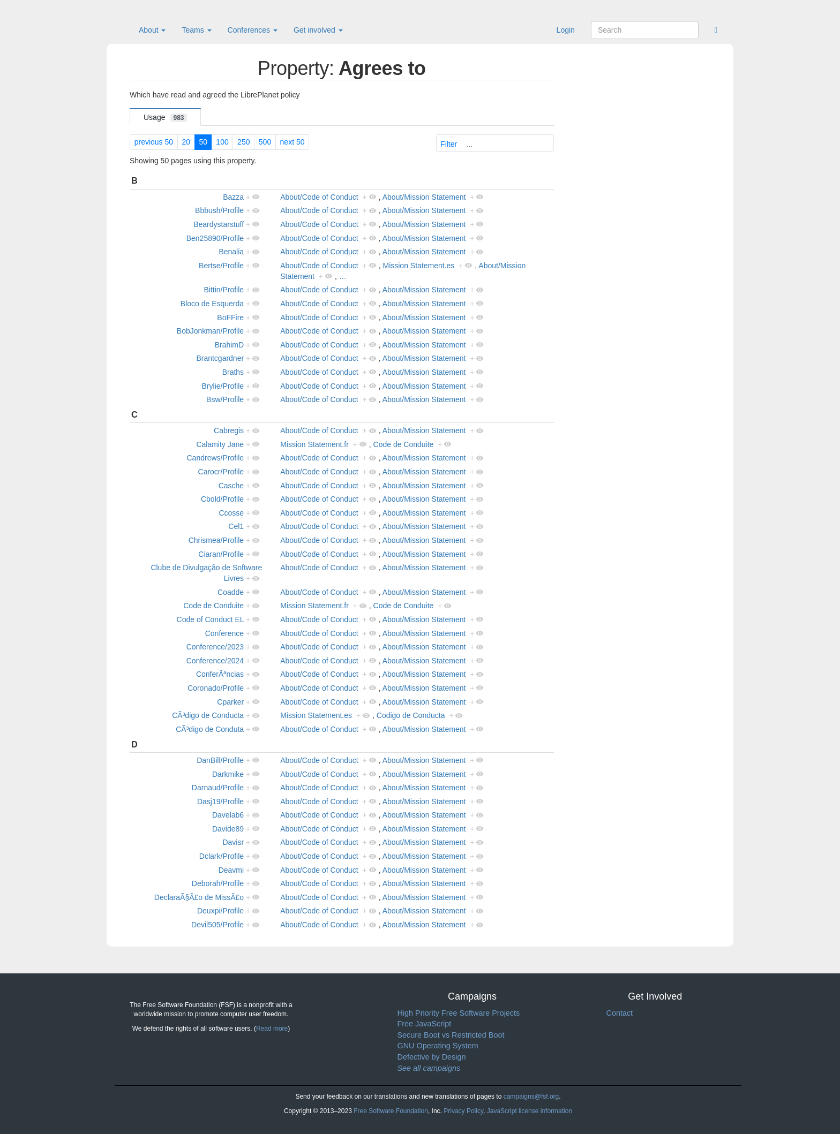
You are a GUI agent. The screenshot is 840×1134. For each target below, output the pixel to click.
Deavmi (231, 870)
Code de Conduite (403, 444)
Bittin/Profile (224, 289)
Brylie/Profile (223, 386)
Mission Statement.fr (314, 444)
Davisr (233, 842)
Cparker (230, 702)
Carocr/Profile (221, 471)
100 (222, 142)
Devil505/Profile (217, 924)
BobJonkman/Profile (210, 331)
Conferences (253, 30)
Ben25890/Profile (215, 238)
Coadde (231, 592)
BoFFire (230, 317)
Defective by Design (432, 1057)
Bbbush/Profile (219, 210)
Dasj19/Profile (220, 801)
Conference (224, 633)
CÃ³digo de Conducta (208, 715)
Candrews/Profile (215, 457)
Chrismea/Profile (216, 540)
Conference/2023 (215, 646)
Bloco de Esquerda (212, 303)
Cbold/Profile (222, 499)
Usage (165, 117)
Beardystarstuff (218, 224)
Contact (619, 1013)
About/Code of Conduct (319, 197)
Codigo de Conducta (411, 715)
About (152, 30)
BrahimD (229, 345)
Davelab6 (228, 815)
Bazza (233, 197)
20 (186, 142)
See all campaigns (429, 1068)
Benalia (231, 251)
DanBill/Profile (220, 760)
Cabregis (229, 430)
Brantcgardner (220, 358)
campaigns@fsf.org (531, 1096)
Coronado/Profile (216, 688)
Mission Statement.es (418, 265)
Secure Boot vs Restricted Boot (451, 1035)
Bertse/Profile (221, 265)
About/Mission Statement (424, 197)
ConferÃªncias (220, 674)
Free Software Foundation (391, 1111)
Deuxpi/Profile (220, 910)
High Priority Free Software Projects (459, 1013)
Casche (231, 485)
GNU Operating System (438, 1045)
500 (265, 142)
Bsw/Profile (225, 399)
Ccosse (231, 513)
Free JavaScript (425, 1023)
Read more (272, 1028)
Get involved (318, 30)
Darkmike (228, 774)
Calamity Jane (220, 444)
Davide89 (228, 829)
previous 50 (153, 142)
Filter (495, 144)
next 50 (292, 142)
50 (203, 142)
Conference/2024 (215, 660)
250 (243, 142)
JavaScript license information (529, 1111)
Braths (233, 372)
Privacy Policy (463, 1111)
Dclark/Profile (221, 856)
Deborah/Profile (218, 883)
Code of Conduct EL (210, 619)
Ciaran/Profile (221, 554)
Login (566, 30)
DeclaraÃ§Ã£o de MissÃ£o (199, 897)
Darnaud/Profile (218, 787)
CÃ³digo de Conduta (210, 729)
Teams (196, 30)
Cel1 (236, 526)
